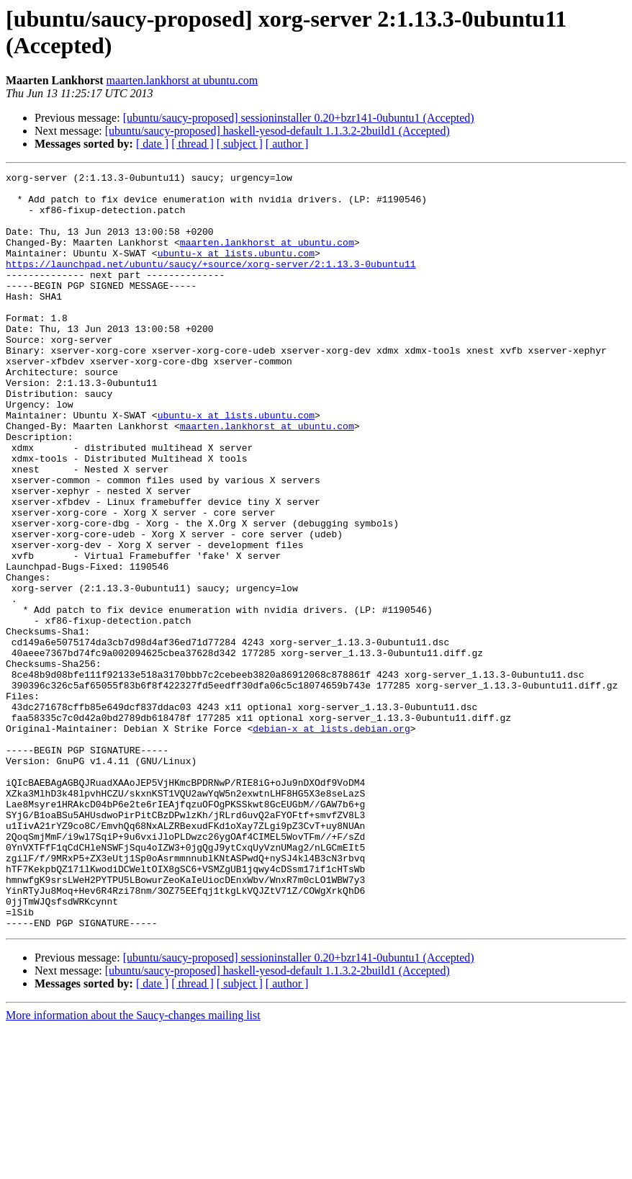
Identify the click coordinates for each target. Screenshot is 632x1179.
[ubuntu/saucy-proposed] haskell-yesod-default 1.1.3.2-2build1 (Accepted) (277, 131)
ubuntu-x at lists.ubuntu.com (236, 270)
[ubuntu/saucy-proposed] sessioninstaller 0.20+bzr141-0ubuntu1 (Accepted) (298, 118)
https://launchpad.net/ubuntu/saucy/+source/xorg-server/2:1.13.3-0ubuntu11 (210, 283)
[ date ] (152, 144)
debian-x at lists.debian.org (331, 840)
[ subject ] (240, 144)
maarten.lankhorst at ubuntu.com (182, 80)
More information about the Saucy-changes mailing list (133, 1166)
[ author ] (287, 144)
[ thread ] (192, 144)
